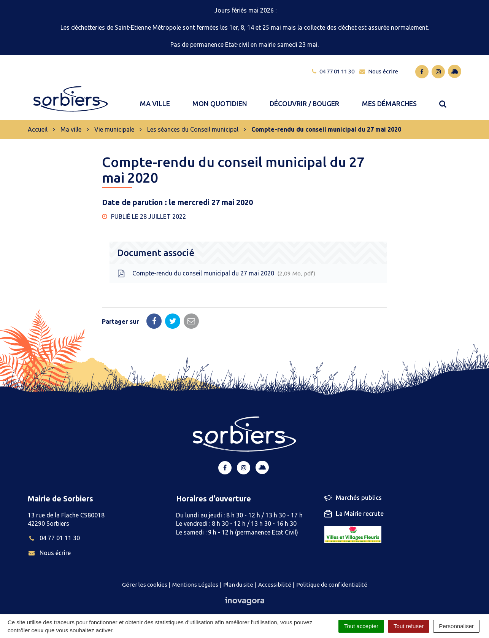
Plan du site (238, 577)
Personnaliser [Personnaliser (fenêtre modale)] (456, 626)
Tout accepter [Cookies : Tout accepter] (361, 626)
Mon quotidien (219, 100)
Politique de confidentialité (331, 577)
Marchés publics (353, 490)
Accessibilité (274, 577)
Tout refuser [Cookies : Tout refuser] (409, 626)
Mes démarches (389, 100)
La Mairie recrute (354, 506)
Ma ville (155, 100)
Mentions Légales (195, 577)
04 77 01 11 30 (54, 530)
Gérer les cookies (144, 577)
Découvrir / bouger (304, 100)
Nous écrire (49, 545)
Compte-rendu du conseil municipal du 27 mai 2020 (216, 266)
